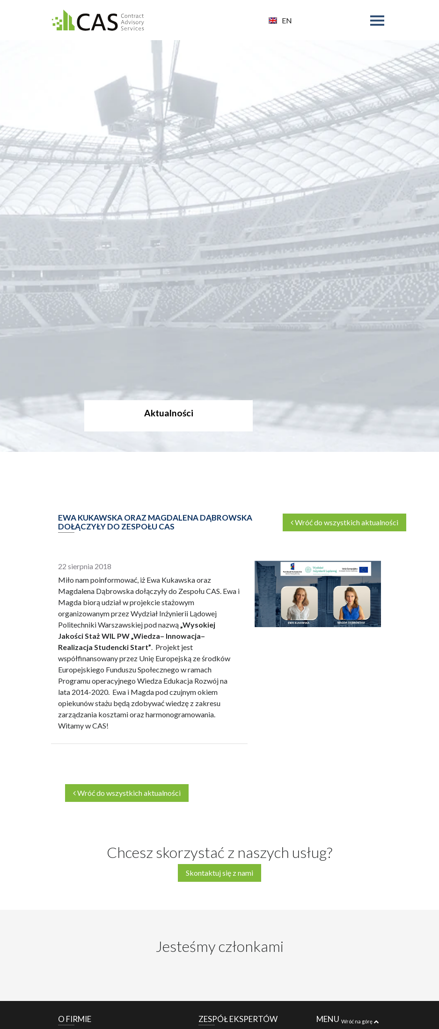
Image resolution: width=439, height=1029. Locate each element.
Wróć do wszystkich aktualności (344, 522)
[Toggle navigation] (379, 21)
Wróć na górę (360, 1021)
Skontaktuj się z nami (219, 872)
